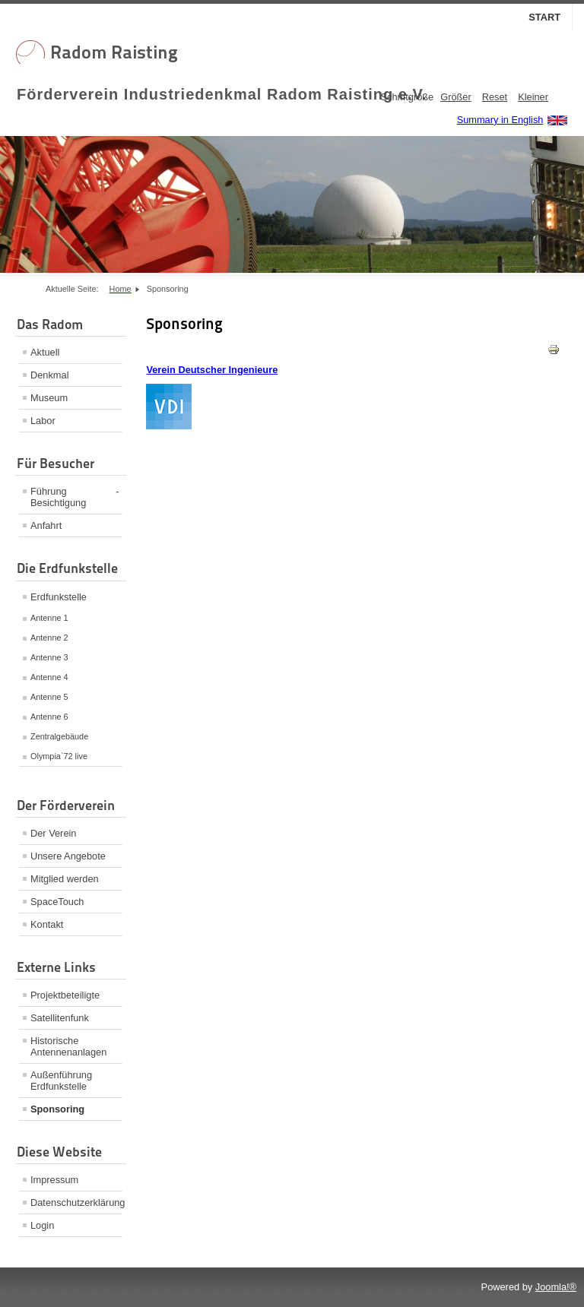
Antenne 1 (49, 617)
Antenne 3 (49, 657)
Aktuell (44, 352)
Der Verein (53, 833)
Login (42, 1225)
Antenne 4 (49, 677)
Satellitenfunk (59, 1018)
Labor (43, 420)
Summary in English (500, 119)
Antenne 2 (49, 637)
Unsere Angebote (68, 856)
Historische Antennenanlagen (68, 1046)
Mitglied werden (64, 879)
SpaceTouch (57, 901)
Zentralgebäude (59, 736)
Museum (49, 397)
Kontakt (46, 924)
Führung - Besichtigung (74, 497)
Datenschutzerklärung (76, 1202)
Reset (494, 97)
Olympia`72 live (58, 756)
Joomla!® (555, 1287)
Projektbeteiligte (65, 995)
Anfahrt (46, 525)
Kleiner (533, 97)
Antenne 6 (49, 716)
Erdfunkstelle (58, 597)
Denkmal (49, 375)
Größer (455, 97)
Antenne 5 (49, 696)
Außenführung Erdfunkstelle (61, 1080)
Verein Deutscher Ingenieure (212, 369)
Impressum (54, 1179)
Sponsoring (57, 1109)
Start (544, 17)
